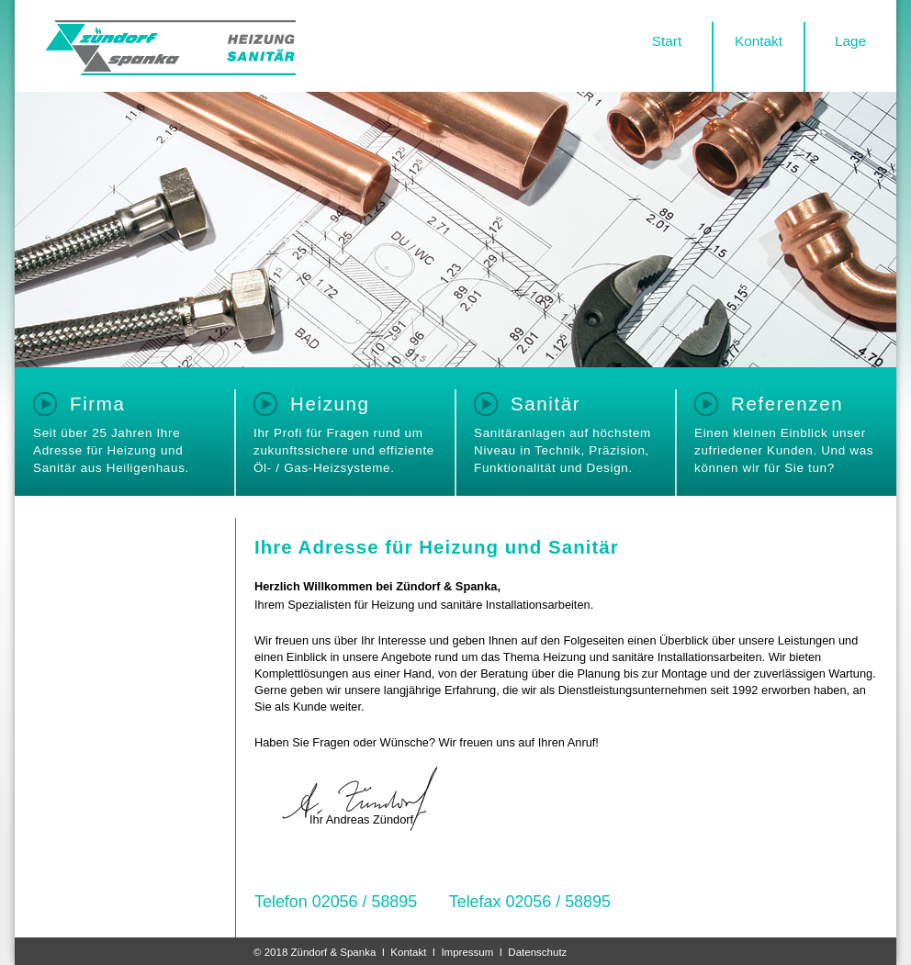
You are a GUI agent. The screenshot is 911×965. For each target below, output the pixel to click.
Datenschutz (537, 952)
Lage (850, 41)
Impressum (467, 952)
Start (666, 41)
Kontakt (758, 41)
